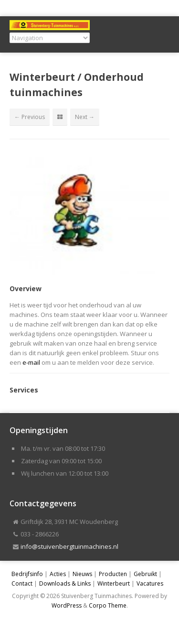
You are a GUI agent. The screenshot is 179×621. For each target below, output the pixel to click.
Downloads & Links (65, 583)
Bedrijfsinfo (27, 574)
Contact (21, 583)
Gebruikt (145, 574)
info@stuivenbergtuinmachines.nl (69, 546)
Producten (113, 574)
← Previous (29, 117)
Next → (85, 117)
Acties (58, 574)
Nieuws (82, 574)
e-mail (31, 362)
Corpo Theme (107, 605)
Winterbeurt (113, 583)
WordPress (67, 605)
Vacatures (150, 583)
